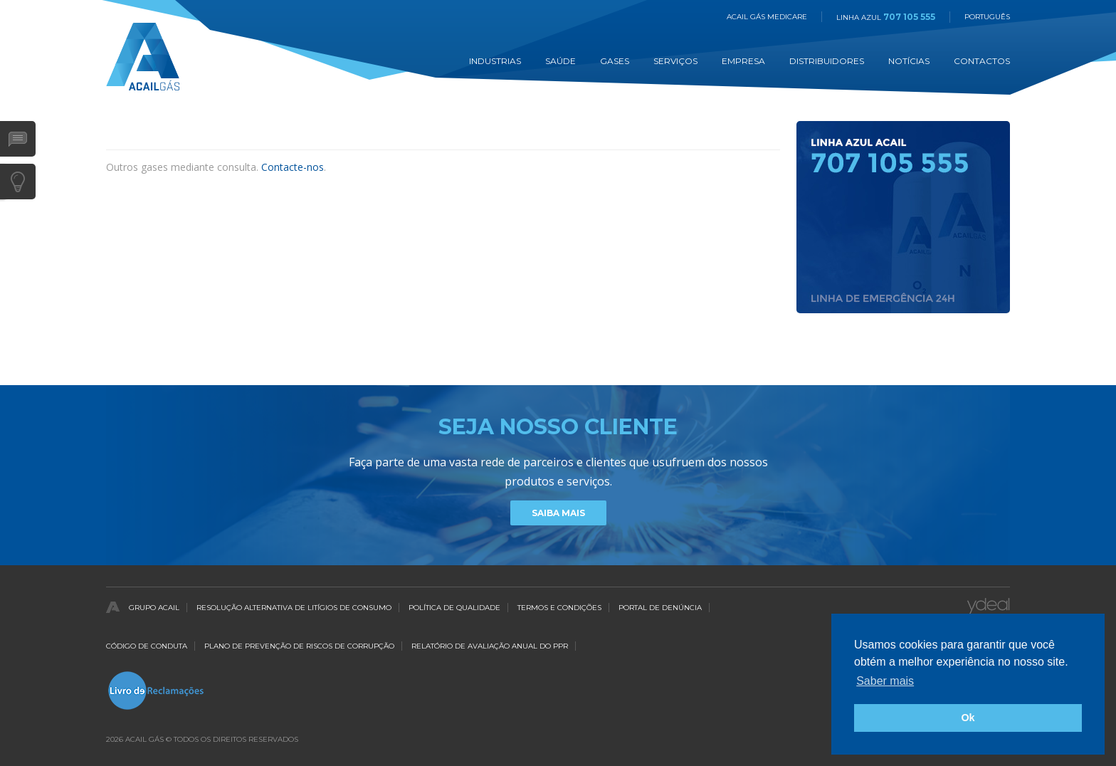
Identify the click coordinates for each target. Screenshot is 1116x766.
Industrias (495, 61)
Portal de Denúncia (660, 607)
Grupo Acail (154, 607)
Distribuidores (826, 61)
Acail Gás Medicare (767, 16)
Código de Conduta (146, 646)
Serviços (675, 61)
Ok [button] (967, 717)
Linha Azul (885, 17)
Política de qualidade (454, 607)
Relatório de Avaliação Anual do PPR (489, 646)
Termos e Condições (559, 607)
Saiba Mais (558, 513)
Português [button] (987, 16)
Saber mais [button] (885, 681)
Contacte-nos (292, 167)
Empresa (743, 61)
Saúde (560, 61)
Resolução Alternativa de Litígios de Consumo (293, 607)
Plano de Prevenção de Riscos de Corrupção (299, 646)
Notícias (909, 61)
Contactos (982, 61)
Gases (614, 61)
